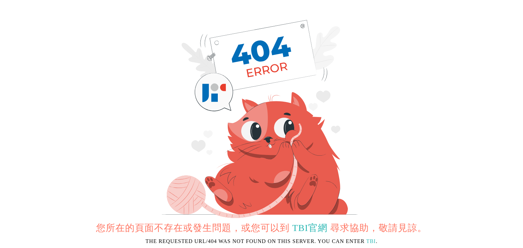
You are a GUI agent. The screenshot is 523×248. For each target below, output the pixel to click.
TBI (371, 241)
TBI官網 (310, 228)
